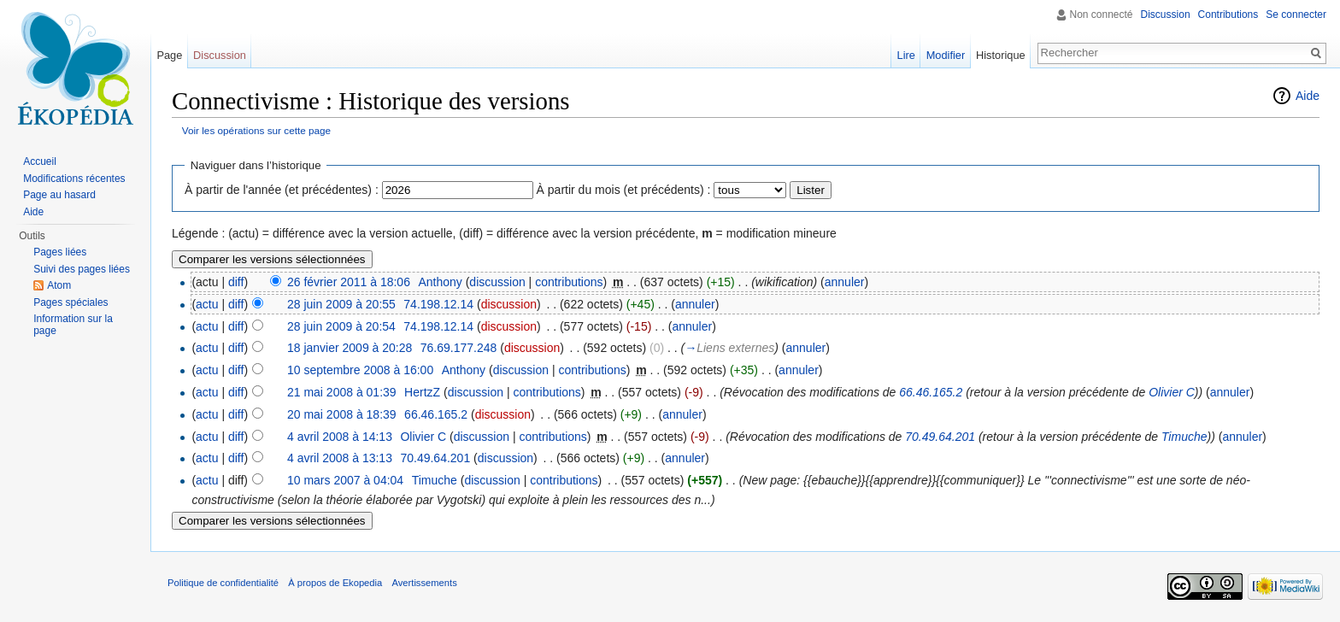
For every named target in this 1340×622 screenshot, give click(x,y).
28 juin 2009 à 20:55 (341, 304)
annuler (845, 282)
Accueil (39, 161)
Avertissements (423, 583)
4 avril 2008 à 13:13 (339, 458)
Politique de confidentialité (223, 583)
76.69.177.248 (458, 348)
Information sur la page (73, 325)
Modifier (946, 55)
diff (236, 282)
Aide (1307, 96)
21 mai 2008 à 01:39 (342, 392)
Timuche (1184, 436)
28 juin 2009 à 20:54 (341, 326)
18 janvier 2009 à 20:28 (349, 348)
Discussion (1165, 15)
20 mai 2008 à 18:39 (342, 414)
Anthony (439, 282)
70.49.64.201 (940, 436)
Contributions (1228, 15)
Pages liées (59, 252)
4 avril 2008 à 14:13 (339, 436)
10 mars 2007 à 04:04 (345, 480)
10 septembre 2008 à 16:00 (360, 370)
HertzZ (422, 392)
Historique (1001, 55)
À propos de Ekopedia (335, 583)
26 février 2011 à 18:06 (348, 282)
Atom (59, 285)
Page (169, 55)
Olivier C (1172, 392)
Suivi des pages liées (81, 269)
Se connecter (1296, 15)
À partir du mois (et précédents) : (624, 190)
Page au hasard (59, 195)
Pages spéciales (70, 302)
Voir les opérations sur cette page (256, 130)
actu (207, 304)
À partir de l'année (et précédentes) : (282, 190)
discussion (497, 282)
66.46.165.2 (930, 392)
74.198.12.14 (438, 304)
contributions (568, 282)
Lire (906, 55)
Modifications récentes (74, 179)
